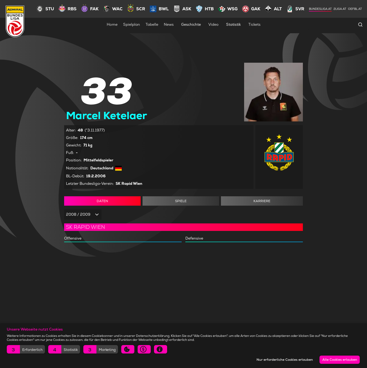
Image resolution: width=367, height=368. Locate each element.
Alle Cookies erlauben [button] (339, 359)
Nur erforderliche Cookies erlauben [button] (285, 359)
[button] (26, 349)
